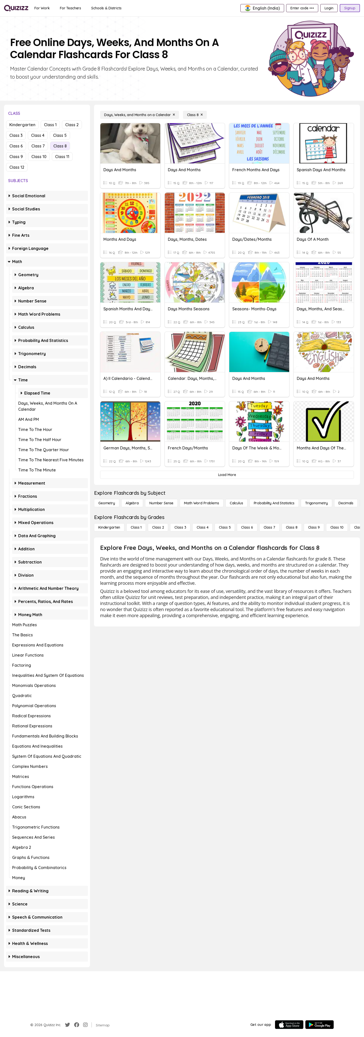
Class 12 (16, 167)
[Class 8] (195, 115)
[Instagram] (85, 1025)
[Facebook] (76, 1025)
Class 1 (50, 124)
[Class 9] (314, 527)
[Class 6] (247, 527)
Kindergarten (22, 124)
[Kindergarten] (109, 527)
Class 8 (60, 145)
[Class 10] (337, 527)
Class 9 (16, 156)
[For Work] (42, 8)
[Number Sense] (161, 503)
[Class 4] (202, 527)
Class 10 (39, 156)
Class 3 (15, 135)
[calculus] (236, 503)
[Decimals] (346, 503)
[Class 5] (225, 527)
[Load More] (227, 475)
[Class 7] (269, 527)
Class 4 (37, 135)
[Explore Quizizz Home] (16, 8)
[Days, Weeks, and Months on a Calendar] (139, 115)
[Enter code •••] (302, 8)
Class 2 (72, 124)
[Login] (329, 8)
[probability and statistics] (274, 503)
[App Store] (289, 1024)
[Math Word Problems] (201, 503)
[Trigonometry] (316, 503)
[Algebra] (132, 503)
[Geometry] (106, 503)
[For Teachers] (70, 8)
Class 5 (60, 135)
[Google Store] (319, 1024)
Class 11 (62, 156)
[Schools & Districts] (106, 8)
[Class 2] (158, 527)
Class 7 (38, 145)
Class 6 (16, 145)
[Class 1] (136, 527)
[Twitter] (67, 1025)
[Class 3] (180, 527)
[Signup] (350, 8)
